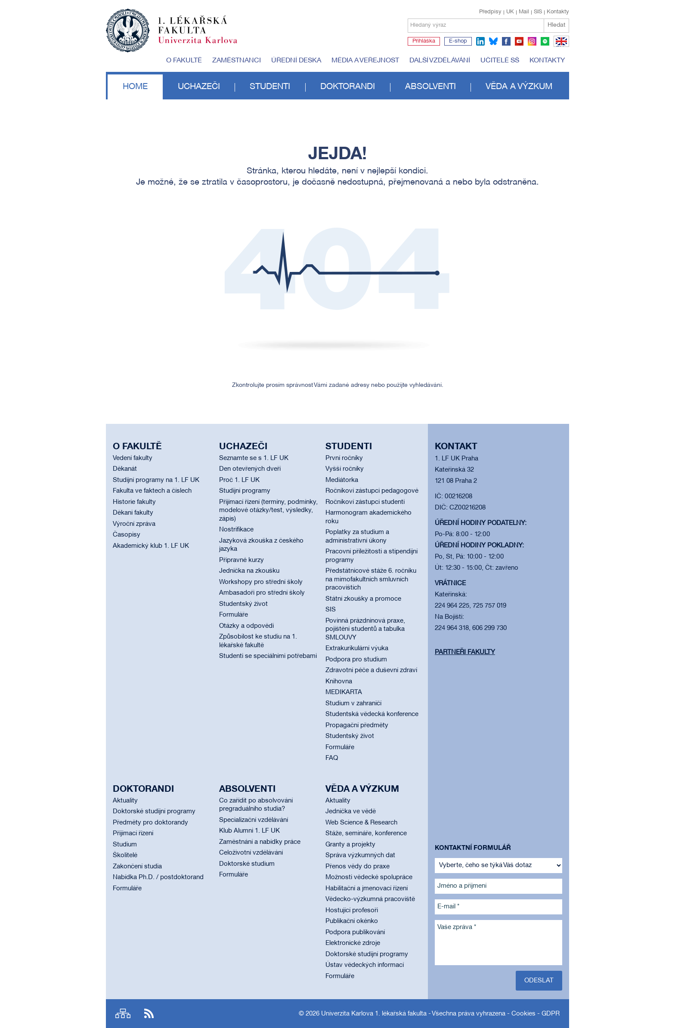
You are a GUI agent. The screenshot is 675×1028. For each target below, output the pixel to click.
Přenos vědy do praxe (357, 867)
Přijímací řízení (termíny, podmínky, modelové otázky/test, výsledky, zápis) (268, 510)
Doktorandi (347, 87)
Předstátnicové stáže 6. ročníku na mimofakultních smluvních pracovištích (370, 579)
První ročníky (344, 458)
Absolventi (430, 87)
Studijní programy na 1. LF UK (156, 480)
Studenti (270, 87)
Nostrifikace (236, 530)
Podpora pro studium (356, 660)
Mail (524, 12)
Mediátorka (341, 480)
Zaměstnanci (236, 61)
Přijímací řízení (133, 833)
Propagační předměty (356, 725)
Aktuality (125, 801)
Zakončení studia (137, 867)
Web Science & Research (361, 823)
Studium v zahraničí (353, 704)
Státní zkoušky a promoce (363, 599)
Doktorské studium (247, 864)
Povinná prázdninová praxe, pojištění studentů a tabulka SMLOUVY (365, 629)
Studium (125, 845)
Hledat (556, 25)
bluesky (493, 41)
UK (510, 12)
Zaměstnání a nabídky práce (259, 842)
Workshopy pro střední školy (261, 582)
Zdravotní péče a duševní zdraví (371, 670)
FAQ (331, 758)
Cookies (523, 1014)
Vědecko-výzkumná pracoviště (370, 899)
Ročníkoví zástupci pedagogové (371, 491)
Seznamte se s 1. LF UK (253, 458)
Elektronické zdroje (352, 943)
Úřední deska (296, 61)
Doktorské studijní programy (154, 812)
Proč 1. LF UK (239, 480)
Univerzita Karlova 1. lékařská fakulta (374, 1014)
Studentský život (243, 604)
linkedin (480, 41)
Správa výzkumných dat (360, 855)
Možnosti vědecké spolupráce (368, 877)
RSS (149, 1014)
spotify (545, 41)
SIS (538, 12)
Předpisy (490, 12)
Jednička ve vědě (350, 812)
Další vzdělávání (439, 61)
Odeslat (539, 981)
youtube (519, 41)
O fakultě (184, 61)
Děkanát (125, 469)
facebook (506, 41)
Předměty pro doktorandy (150, 823)
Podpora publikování (355, 932)
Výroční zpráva (134, 524)
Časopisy (126, 535)
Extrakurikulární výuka (356, 648)
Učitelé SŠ (499, 61)
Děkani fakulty (133, 513)
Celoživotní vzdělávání (251, 853)
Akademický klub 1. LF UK (151, 546)
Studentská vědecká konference (371, 714)
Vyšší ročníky (344, 469)
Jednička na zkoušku (249, 571)
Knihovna (338, 682)
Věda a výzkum (519, 87)
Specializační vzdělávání (253, 820)
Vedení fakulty (132, 458)
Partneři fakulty (465, 652)
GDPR (551, 1014)
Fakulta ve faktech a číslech (152, 491)
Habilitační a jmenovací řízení (366, 889)
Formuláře (233, 615)
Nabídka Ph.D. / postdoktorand (158, 877)
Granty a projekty (350, 845)
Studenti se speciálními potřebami (268, 656)
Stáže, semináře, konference (366, 833)
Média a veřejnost (365, 61)
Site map (122, 1014)
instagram (532, 41)
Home (135, 87)
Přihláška (423, 41)
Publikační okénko (351, 921)
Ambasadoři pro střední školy (262, 593)
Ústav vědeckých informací (364, 965)
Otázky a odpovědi (246, 626)
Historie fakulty (134, 502)
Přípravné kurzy (241, 560)
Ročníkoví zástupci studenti (365, 502)
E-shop (458, 41)
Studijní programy (244, 491)
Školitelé (125, 855)
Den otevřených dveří (250, 469)
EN (560, 46)
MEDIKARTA (343, 692)
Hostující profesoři (351, 911)
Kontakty (558, 12)
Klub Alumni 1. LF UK (249, 831)
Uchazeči (199, 87)
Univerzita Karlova (204, 45)
